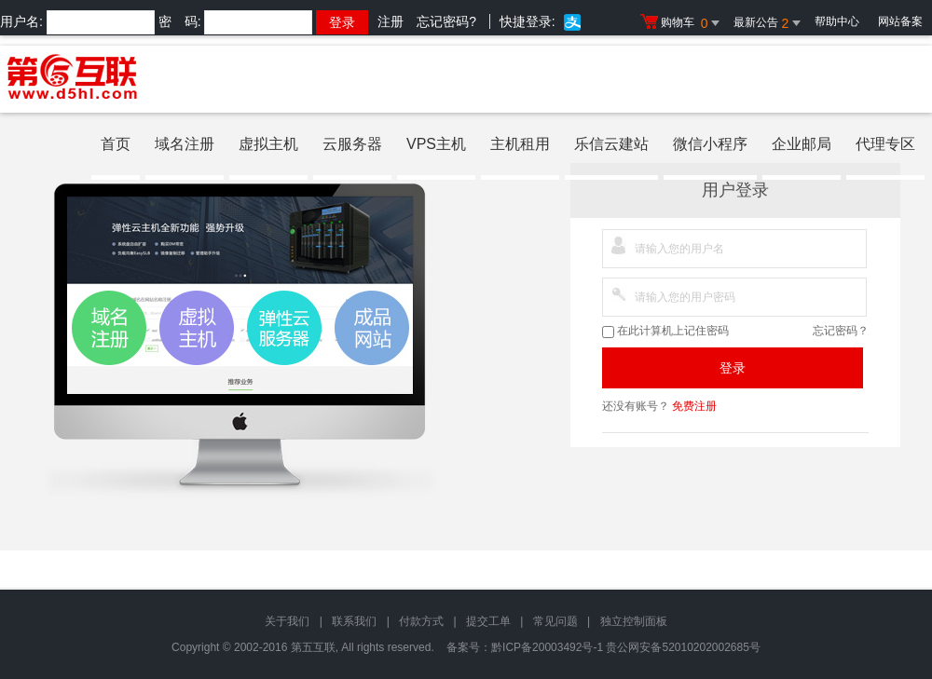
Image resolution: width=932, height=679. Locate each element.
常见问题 (555, 621)
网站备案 (900, 21)
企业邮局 (801, 144)
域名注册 (184, 144)
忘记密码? (446, 21)
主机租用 (520, 144)
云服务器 (352, 144)
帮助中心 (837, 21)
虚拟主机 (268, 144)
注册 (390, 21)
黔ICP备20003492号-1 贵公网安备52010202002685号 (626, 647)
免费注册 (694, 406)
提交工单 (488, 621)
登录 (733, 367)
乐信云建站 (611, 144)
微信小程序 (710, 144)
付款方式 (421, 621)
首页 (115, 144)
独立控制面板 (633, 621)
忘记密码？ (841, 330)
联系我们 (354, 621)
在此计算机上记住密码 (665, 331)
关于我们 (287, 621)
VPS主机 (436, 144)
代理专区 (885, 144)
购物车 (682, 23)
